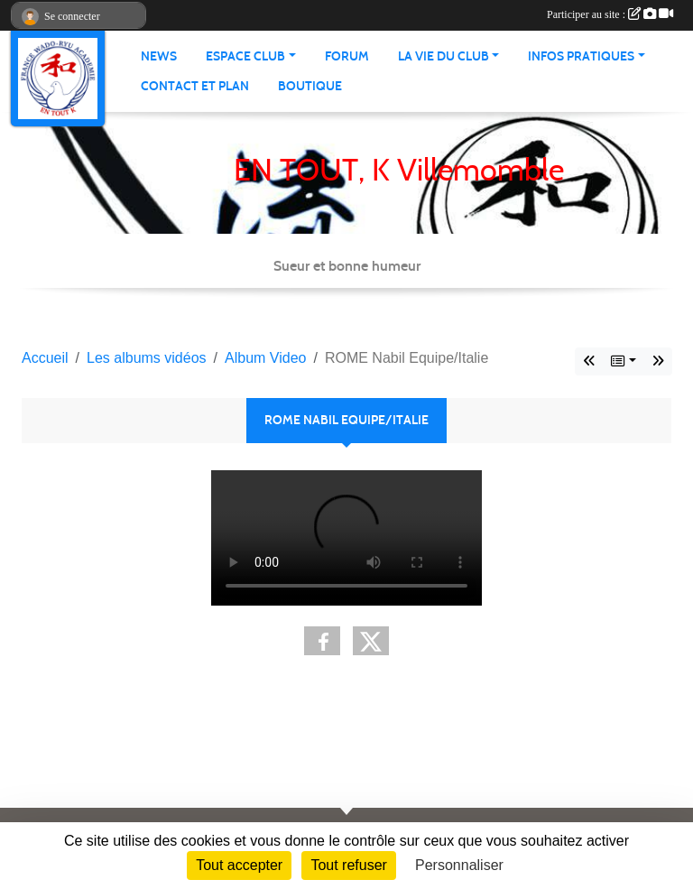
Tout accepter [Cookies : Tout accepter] (239, 865)
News (159, 56)
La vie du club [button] (443, 56)
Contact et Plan (195, 86)
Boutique (310, 86)
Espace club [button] (245, 56)
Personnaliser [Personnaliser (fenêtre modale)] (459, 865)
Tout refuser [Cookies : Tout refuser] (348, 865)
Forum (347, 56)
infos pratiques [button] (581, 56)
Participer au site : (610, 14)
